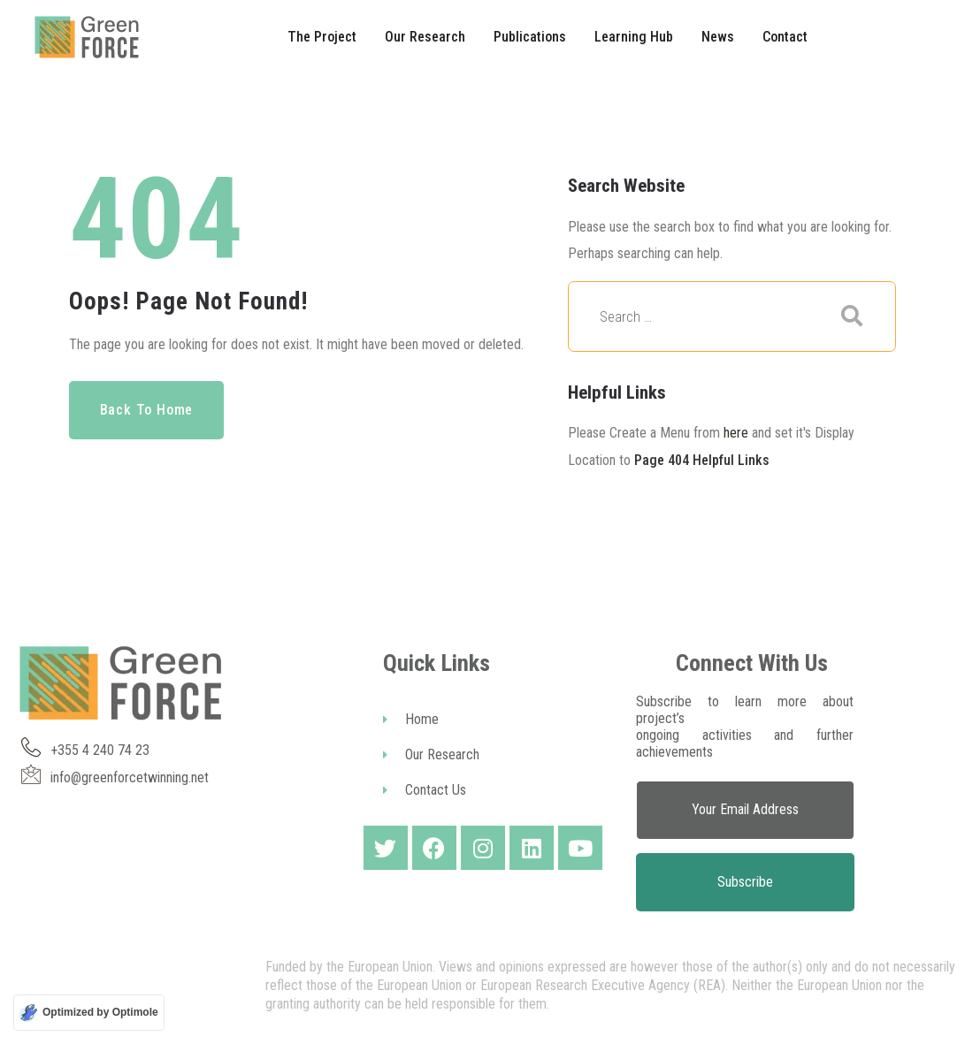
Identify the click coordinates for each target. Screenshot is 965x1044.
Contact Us (424, 789)
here (736, 432)
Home (411, 719)
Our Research (431, 754)
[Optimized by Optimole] (89, 1012)
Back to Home (147, 409)
